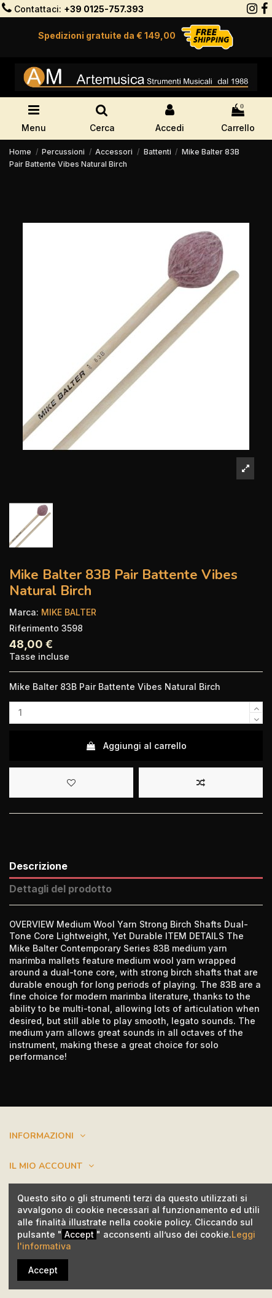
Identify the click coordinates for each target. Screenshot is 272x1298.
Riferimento (34, 628)
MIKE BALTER (68, 612)
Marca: (24, 612)
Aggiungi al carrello (136, 745)
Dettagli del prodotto (60, 889)
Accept (43, 1270)
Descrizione (38, 866)
